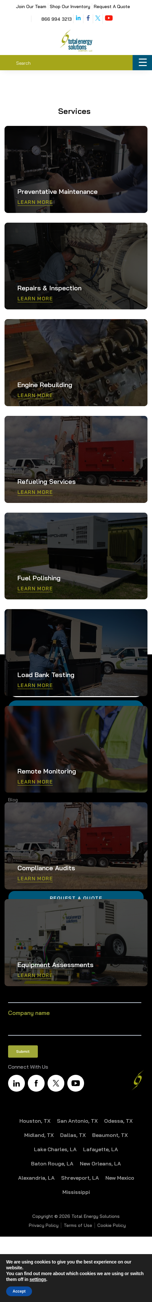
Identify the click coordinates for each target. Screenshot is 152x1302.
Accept (19, 1291)
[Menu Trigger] (142, 62)
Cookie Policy (111, 1225)
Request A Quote (112, 6)
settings (37, 1279)
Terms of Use (78, 1225)
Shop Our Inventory (70, 6)
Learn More (35, 202)
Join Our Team (31, 6)
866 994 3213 (56, 19)
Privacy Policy (44, 1225)
